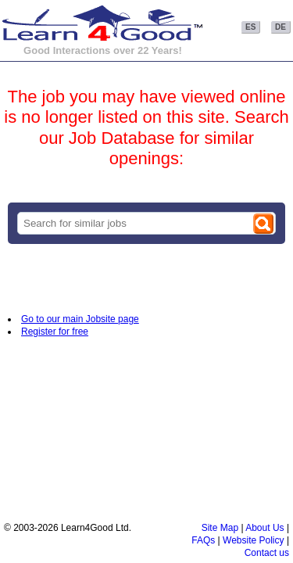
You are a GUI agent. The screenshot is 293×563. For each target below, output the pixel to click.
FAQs (203, 540)
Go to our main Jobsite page (80, 319)
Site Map (220, 527)
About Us (264, 527)
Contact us (267, 552)
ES (250, 27)
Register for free (54, 331)
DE (280, 27)
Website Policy (253, 540)
